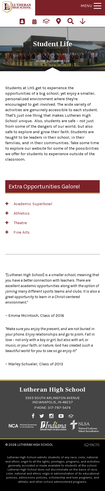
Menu (91, 5)
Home (40, 61)
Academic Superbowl (28, 203)
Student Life (60, 61)
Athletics (17, 213)
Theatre (16, 222)
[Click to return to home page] (18, 11)
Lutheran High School (35, 445)
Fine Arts (17, 232)
